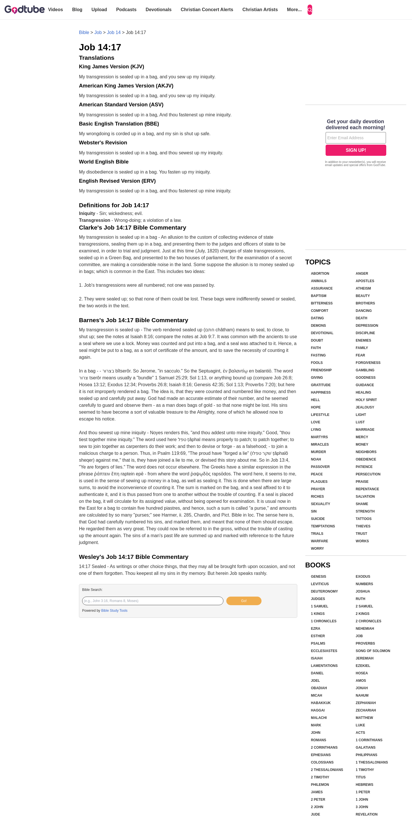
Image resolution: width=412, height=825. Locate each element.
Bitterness (322, 303)
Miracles (320, 445)
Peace (317, 474)
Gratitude (321, 385)
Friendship (321, 370)
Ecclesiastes (324, 651)
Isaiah (317, 658)
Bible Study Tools (114, 611)
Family (362, 348)
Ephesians (321, 755)
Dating (317, 318)
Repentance (367, 489)
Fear (360, 355)
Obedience (366, 459)
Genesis (318, 577)
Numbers (364, 584)
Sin (314, 511)
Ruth (360, 599)
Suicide (318, 519)
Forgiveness (368, 363)
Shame (362, 504)
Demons (318, 326)
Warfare (319, 541)
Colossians (322, 762)
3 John (362, 807)
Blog (77, 9)
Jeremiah (364, 658)
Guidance (365, 385)
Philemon (320, 785)
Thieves (363, 526)
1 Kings (318, 614)
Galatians (365, 748)
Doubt (317, 340)
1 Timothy (365, 770)
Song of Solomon (373, 651)
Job (98, 32)
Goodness (365, 378)
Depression (367, 326)
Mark (316, 725)
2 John (317, 807)
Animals (319, 281)
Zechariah (366, 710)
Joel (315, 681)
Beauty (363, 296)
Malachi (319, 718)
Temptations (323, 526)
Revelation (366, 814)
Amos (361, 681)
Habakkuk (321, 703)
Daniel (317, 673)
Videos (55, 9)
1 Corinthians (369, 740)
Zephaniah (366, 703)
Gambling (365, 370)
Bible (84, 32)
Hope (316, 407)
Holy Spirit (366, 400)
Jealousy (365, 407)
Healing (363, 392)
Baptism (318, 296)
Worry (317, 549)
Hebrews (364, 785)
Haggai (318, 710)
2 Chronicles (368, 621)
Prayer (318, 489)
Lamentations (324, 666)
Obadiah (319, 688)
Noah (316, 459)
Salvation (365, 497)
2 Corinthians (324, 748)
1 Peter (363, 792)
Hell (315, 400)
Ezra (315, 629)
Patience (364, 467)
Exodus (363, 577)
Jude (315, 814)
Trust (361, 534)
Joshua (363, 591)
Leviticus (320, 584)
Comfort (319, 311)
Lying (316, 430)
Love (315, 422)
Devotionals (159, 9)
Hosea (362, 673)
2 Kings (362, 614)
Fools (317, 363)
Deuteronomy (324, 591)
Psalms (318, 643)
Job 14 (114, 32)
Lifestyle (320, 415)
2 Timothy (320, 777)
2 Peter (318, 800)
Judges (318, 599)
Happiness (321, 392)
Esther (318, 636)
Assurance (322, 288)
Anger (362, 274)
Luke (360, 725)
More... (294, 9)
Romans (318, 740)
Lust (360, 422)
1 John (362, 800)
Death (361, 318)
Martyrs (319, 437)
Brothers (365, 303)
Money (362, 445)
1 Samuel (319, 606)
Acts (360, 733)
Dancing (364, 311)
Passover (320, 467)
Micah (316, 696)
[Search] (310, 10)
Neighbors (366, 452)
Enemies (363, 340)
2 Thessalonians (327, 770)
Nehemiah (365, 629)
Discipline (365, 333)
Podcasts (126, 9)
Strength (365, 511)
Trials (317, 534)
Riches (317, 497)
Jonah (362, 688)
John (315, 733)
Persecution (368, 474)
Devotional (322, 333)
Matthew (364, 718)
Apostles (365, 281)
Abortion (320, 274)
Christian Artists (260, 9)
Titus (361, 777)
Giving (317, 378)
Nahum (362, 696)
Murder (318, 452)
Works (362, 541)
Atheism (363, 288)
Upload (99, 9)
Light (361, 415)
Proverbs (365, 643)
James (317, 792)
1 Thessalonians (372, 762)
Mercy (362, 437)
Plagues (319, 482)
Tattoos (363, 519)
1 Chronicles (323, 621)
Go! (244, 601)
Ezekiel (363, 666)
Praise (362, 482)
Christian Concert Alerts (207, 9)
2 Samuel (364, 606)
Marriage (365, 430)
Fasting (318, 355)
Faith (316, 348)
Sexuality (320, 504)
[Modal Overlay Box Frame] (355, 143)
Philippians (366, 755)
